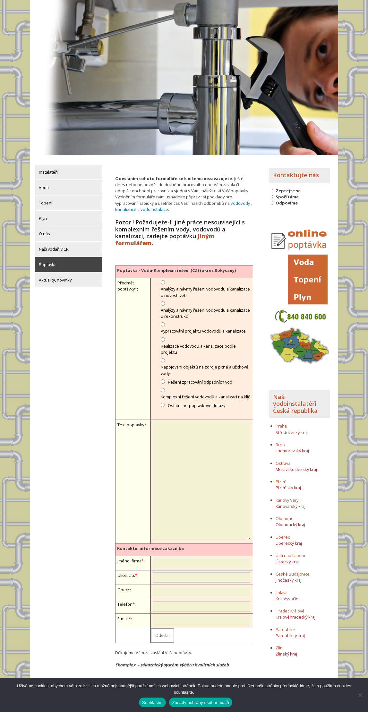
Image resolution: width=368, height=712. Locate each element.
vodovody (240, 198)
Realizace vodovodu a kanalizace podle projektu (198, 344)
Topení (45, 198)
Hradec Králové (290, 606)
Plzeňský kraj (288, 483)
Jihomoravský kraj (292, 445)
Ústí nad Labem (290, 550)
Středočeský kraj (292, 427)
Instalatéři (48, 167)
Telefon (125, 599)
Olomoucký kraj (290, 520)
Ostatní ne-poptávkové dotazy (196, 400)
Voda (44, 183)
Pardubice (285, 624)
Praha (281, 421)
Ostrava (283, 458)
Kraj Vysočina (288, 593)
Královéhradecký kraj (295, 612)
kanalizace (125, 204)
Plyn (43, 213)
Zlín (279, 643)
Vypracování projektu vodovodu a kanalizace (203, 326)
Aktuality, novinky (55, 275)
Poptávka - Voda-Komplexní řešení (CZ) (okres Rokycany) (176, 265)
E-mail (123, 613)
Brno (280, 439)
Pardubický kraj (290, 630)
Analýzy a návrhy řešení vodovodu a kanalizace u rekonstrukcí (205, 308)
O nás (44, 229)
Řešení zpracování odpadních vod (200, 376)
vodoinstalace (153, 204)
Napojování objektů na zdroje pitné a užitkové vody (204, 365)
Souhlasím (152, 702)
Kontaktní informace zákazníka (150, 543)
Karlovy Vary (287, 495)
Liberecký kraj (289, 538)
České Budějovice (293, 569)
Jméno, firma (129, 555)
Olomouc (284, 513)
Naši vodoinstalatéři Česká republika (295, 398)
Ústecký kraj (287, 557)
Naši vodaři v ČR (54, 244)
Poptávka (47, 260)
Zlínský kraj (286, 649)
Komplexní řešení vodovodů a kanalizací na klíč (205, 391)
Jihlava (281, 587)
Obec (122, 584)
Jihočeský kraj (289, 575)
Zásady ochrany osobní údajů (200, 702)
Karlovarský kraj (290, 501)
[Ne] (360, 695)
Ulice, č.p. (126, 570)
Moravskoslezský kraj (296, 464)
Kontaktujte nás (296, 170)
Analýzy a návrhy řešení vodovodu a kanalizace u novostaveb (205, 286)
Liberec (283, 532)
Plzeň (281, 476)
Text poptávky (130, 419)
